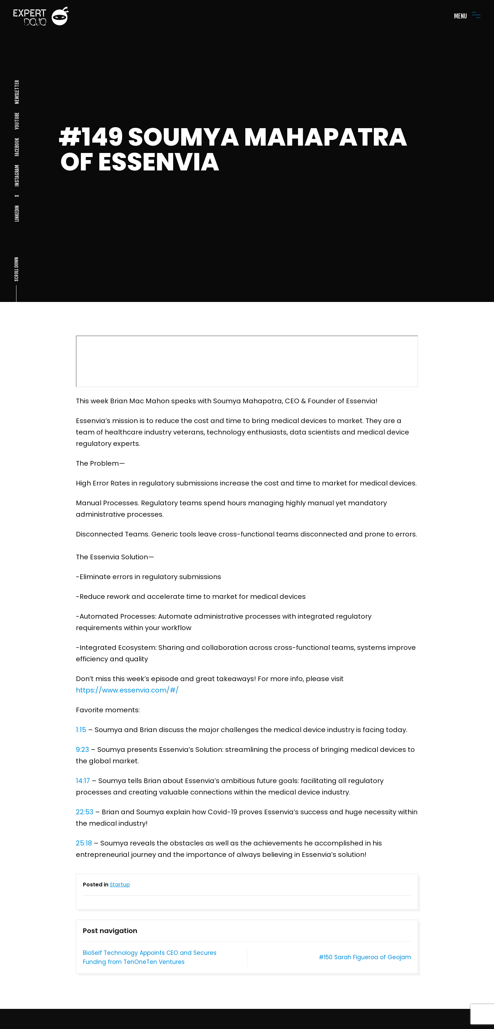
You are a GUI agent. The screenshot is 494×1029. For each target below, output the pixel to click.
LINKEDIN (16, 213)
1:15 (81, 729)
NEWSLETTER (16, 92)
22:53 (84, 812)
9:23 (82, 749)
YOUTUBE (16, 121)
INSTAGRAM (16, 176)
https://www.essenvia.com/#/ (127, 690)
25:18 (84, 843)
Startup (120, 884)
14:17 (83, 780)
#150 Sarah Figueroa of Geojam (365, 957)
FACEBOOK (16, 147)
